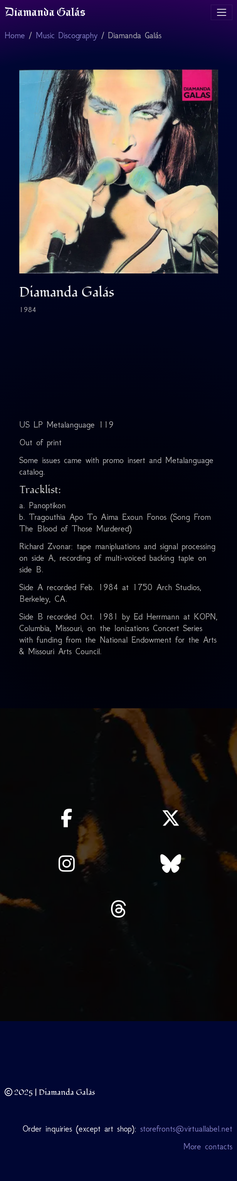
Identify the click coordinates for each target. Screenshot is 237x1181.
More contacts (207, 1146)
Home (15, 35)
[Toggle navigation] (221, 12)
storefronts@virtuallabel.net (186, 1128)
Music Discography (66, 35)
